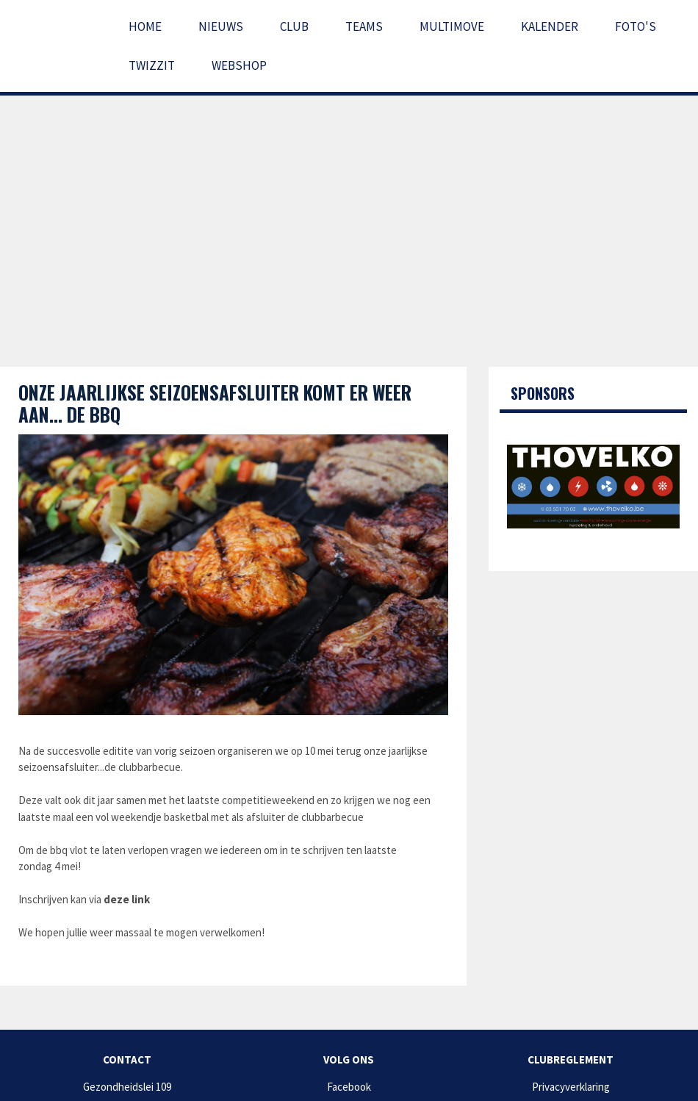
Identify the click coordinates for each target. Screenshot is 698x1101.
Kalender (549, 26)
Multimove (452, 26)
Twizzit (152, 65)
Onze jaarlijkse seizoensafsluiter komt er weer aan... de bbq (214, 403)
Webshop (239, 65)
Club (294, 26)
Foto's (635, 26)
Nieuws (220, 26)
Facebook (349, 1087)
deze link (127, 899)
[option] (593, 486)
